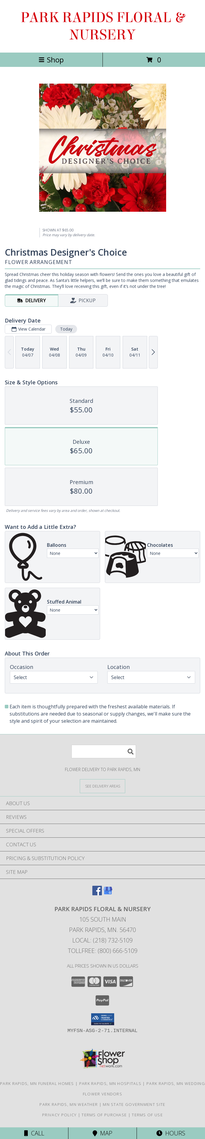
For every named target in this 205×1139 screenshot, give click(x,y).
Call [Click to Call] (34, 1133)
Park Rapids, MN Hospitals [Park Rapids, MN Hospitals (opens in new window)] (110, 1083)
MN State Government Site (134, 1104)
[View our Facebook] (97, 893)
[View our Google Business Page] (108, 893)
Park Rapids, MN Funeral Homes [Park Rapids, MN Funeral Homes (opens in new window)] (37, 1083)
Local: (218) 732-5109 (102, 940)
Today (66, 329)
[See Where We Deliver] (102, 786)
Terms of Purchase (104, 1114)
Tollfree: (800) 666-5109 (102, 951)
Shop (51, 60)
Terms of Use (147, 1114)
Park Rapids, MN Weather (68, 1104)
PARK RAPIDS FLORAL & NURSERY (102, 26)
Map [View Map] (102, 1133)
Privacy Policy (59, 1114)
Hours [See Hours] (170, 1133)
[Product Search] (103, 751)
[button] (102, 1019)
